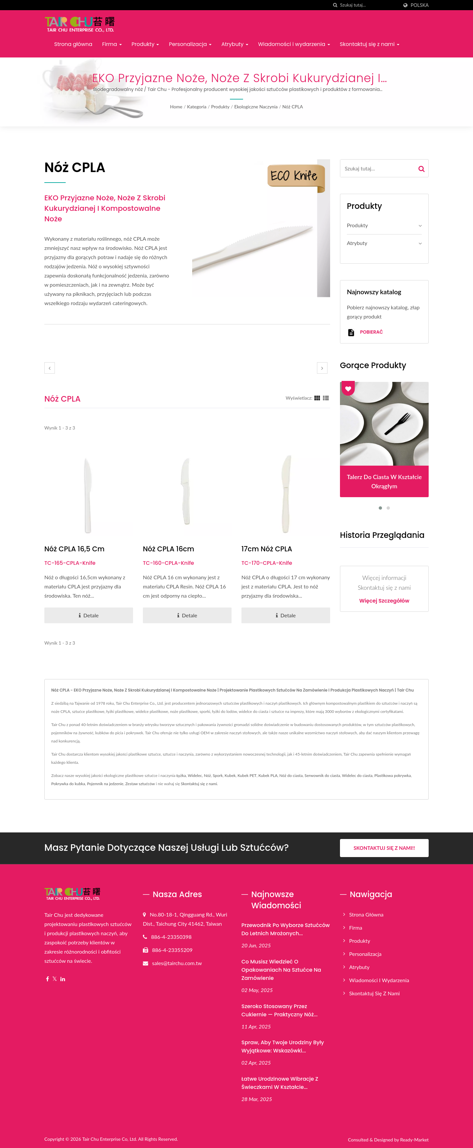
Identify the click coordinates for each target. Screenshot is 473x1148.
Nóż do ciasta (291, 775)
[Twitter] (54, 978)
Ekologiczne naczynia (256, 106)
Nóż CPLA (292, 106)
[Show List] (326, 397)
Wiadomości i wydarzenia (294, 44)
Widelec (195, 775)
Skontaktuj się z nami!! (384, 848)
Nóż (207, 775)
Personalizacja (190, 44)
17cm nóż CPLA (267, 549)
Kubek (230, 775)
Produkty (145, 44)
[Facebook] (47, 978)
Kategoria (196, 106)
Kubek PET (247, 775)
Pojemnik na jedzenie (105, 783)
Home (176, 106)
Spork (218, 775)
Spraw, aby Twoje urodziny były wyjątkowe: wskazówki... (282, 1046)
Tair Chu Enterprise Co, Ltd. (109, 1139)
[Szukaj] (335, 5)
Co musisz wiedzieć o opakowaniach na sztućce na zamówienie (281, 970)
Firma (112, 44)
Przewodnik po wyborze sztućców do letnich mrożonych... (285, 929)
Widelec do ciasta (357, 775)
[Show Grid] (317, 397)
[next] (322, 368)
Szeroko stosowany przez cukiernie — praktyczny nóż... (279, 1010)
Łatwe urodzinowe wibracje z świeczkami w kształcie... (279, 1083)
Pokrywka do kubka (68, 783)
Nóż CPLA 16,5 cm (74, 549)
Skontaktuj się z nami (369, 44)
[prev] (49, 368)
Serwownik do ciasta (322, 775)
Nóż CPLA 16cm (168, 549)
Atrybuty (234, 44)
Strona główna (73, 44)
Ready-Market (414, 1139)
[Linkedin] (62, 978)
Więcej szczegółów (384, 601)
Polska (420, 5)
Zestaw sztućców (140, 783)
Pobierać (365, 332)
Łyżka (181, 775)
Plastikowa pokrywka (392, 775)
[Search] (369, 5)
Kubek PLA (268, 775)
